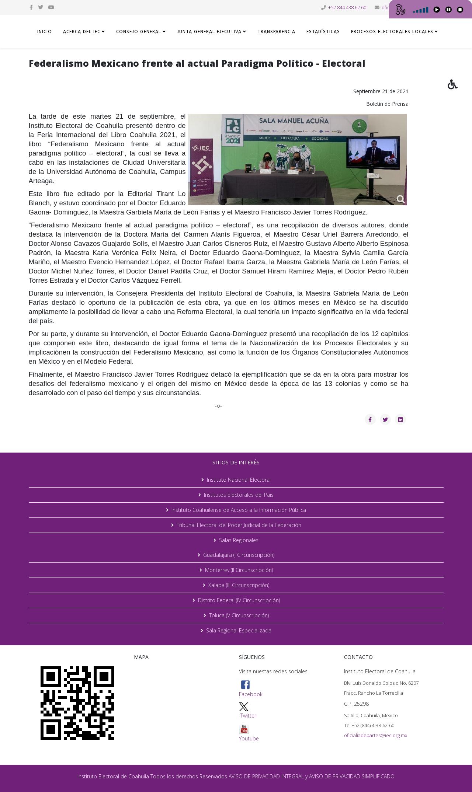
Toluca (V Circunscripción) (239, 615)
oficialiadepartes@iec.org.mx (375, 735)
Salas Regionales (238, 540)
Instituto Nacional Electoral (239, 479)
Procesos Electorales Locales (392, 31)
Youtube (249, 733)
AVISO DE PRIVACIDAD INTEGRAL (266, 776)
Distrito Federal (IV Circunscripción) (239, 600)
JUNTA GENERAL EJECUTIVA (209, 31)
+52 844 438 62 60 (347, 7)
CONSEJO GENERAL (138, 31)
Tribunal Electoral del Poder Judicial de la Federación (239, 524)
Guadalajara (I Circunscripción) (238, 554)
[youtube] (51, 7)
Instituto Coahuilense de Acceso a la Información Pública (238, 509)
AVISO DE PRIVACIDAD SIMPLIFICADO (352, 776)
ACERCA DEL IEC (81, 31)
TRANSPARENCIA (276, 31)
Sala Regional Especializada (238, 630)
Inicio (44, 31)
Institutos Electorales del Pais (239, 494)
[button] (460, 89)
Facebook (251, 689)
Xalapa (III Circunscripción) (238, 585)
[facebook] (31, 7)
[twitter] (40, 7)
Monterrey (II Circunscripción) (239, 569)
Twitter (248, 715)
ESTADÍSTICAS (323, 31)
